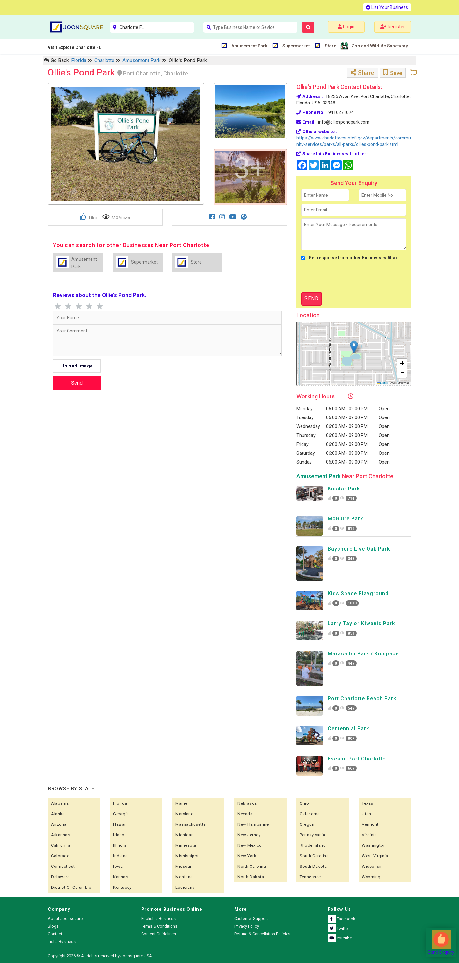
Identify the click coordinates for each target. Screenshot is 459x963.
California (60, 845)
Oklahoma (310, 813)
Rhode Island (313, 845)
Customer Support (251, 918)
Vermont (370, 824)
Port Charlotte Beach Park (362, 699)
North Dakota (250, 876)
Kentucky (122, 887)
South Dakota (313, 866)
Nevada (244, 813)
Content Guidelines (158, 933)
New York (246, 855)
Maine (181, 803)
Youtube (340, 938)
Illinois (119, 845)
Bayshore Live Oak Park (359, 549)
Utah (366, 813)
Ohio (304, 803)
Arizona (59, 824)
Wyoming (371, 876)
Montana (184, 876)
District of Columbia (71, 887)
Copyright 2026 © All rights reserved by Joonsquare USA (100, 955)
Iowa (118, 866)
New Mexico (249, 845)
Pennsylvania (312, 834)
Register (392, 27)
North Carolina (251, 866)
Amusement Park (248, 45)
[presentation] (349, 276)
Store (329, 45)
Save (392, 72)
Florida (79, 60)
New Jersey (248, 834)
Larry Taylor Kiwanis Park (361, 623)
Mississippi (187, 855)
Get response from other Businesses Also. (349, 257)
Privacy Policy (246, 926)
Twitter (338, 928)
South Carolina (314, 855)
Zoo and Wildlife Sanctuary (379, 46)
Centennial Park (348, 728)
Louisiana (185, 887)
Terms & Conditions (159, 926)
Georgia (121, 813)
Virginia (369, 834)
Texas (367, 803)
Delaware (60, 876)
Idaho (119, 834)
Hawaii (120, 824)
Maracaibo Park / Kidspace (363, 654)
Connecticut (63, 866)
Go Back (56, 60)
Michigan (184, 834)
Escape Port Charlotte (357, 759)
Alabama (60, 803)
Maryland (184, 813)
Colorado (60, 855)
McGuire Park (345, 519)
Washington (374, 845)
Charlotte (105, 60)
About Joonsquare (65, 918)
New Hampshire (253, 824)
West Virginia (375, 855)
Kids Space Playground (358, 593)
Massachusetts (190, 824)
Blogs (53, 926)
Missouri (184, 866)
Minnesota (185, 845)
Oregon (307, 824)
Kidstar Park (344, 489)
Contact (55, 933)
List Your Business (387, 7)
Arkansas (60, 834)
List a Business (62, 941)
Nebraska (247, 803)
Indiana (120, 855)
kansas (120, 876)
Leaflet (382, 383)
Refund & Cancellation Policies (262, 933)
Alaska (58, 813)
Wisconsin (372, 866)
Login (346, 27)
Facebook (341, 919)
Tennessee (310, 876)
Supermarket (295, 45)
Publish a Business (158, 918)
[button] (354, 346)
